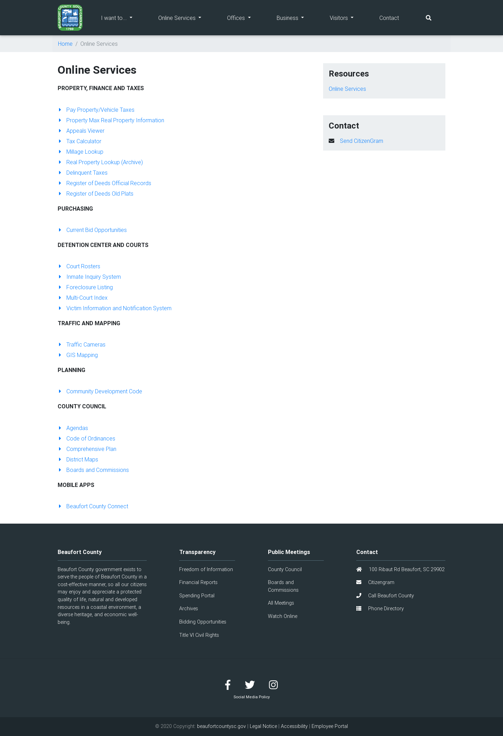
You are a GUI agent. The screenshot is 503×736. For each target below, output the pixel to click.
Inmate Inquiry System (89, 276)
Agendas (73, 427)
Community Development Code (100, 391)
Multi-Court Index (83, 297)
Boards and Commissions (93, 469)
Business (297, 17)
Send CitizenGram (361, 140)
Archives (188, 608)
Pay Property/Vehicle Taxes (96, 109)
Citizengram (375, 582)
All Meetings (281, 603)
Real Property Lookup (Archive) (100, 162)
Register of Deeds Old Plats (95, 193)
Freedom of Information (206, 569)
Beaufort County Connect (93, 506)
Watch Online (282, 616)
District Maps (78, 459)
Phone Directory (380, 608)
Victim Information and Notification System (115, 308)
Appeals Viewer (81, 130)
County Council (285, 569)
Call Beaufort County (385, 595)
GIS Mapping (78, 354)
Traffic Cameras (81, 344)
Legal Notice (263, 726)
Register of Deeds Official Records (104, 183)
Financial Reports (198, 582)
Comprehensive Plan (87, 448)
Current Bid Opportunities (92, 229)
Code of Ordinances (86, 438)
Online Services (186, 17)
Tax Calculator (79, 141)
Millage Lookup (80, 151)
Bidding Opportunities (202, 622)
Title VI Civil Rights (199, 635)
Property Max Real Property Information (111, 120)
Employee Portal (330, 726)
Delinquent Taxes (83, 172)
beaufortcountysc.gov (221, 726)
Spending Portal (196, 595)
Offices (245, 17)
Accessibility (294, 726)
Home (65, 43)
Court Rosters (79, 266)
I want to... (123, 17)
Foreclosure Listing (85, 287)
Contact (389, 17)
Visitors (348, 17)
